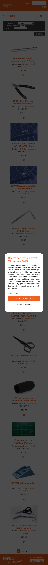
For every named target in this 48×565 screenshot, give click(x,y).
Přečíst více (12, 293)
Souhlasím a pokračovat (24, 298)
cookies (18, 267)
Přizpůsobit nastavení (24, 305)
